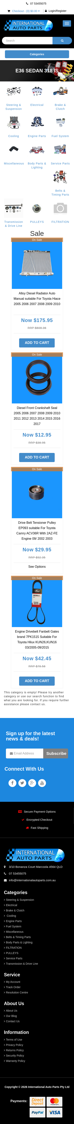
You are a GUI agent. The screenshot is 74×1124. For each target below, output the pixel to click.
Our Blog (11, 1016)
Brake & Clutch (15, 910)
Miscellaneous (14, 163)
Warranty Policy (15, 1060)
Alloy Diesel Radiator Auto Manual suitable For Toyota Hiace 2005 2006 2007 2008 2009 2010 (37, 299)
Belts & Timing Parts (18, 937)
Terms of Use (14, 1039)
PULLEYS (37, 221)
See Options (37, 566)
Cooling (13, 136)
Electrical (37, 104)
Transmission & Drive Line (22, 963)
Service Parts (60, 163)
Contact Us (13, 1021)
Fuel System (60, 136)
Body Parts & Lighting (19, 942)
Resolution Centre (17, 992)
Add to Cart (37, 343)
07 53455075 (36, 3)
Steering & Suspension (20, 899)
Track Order (13, 987)
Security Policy (15, 1055)
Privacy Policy (14, 1045)
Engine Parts (37, 136)
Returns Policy (15, 1050)
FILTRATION (60, 221)
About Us (11, 1010)
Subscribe (56, 753)
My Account (13, 981)
